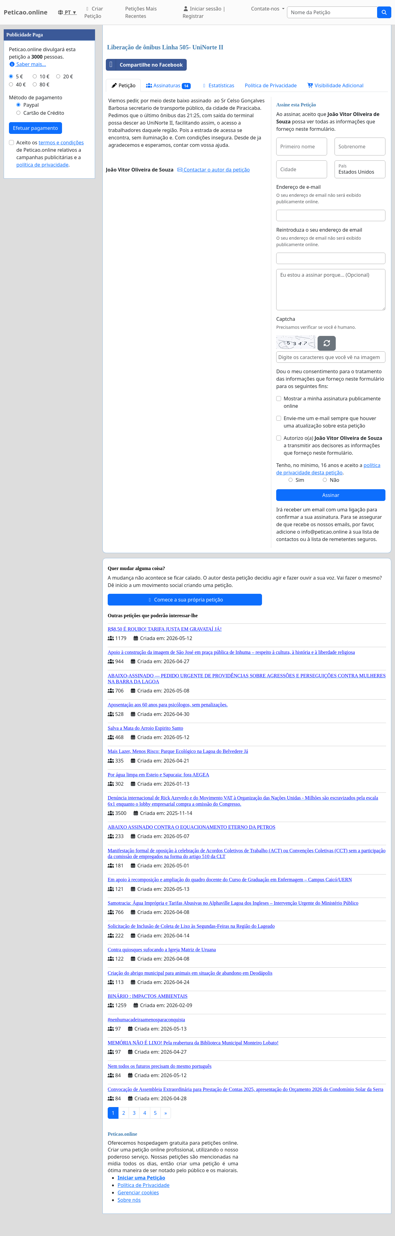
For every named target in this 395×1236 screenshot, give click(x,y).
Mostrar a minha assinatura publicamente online (332, 402)
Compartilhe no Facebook (144, 64)
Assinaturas (168, 85)
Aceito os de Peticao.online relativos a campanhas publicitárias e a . (50, 153)
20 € (68, 76)
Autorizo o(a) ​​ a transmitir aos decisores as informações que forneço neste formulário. (333, 445)
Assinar (330, 495)
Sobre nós (129, 1200)
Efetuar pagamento (35, 128)
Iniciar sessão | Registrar (204, 12)
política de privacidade (42, 164)
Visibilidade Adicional (335, 85)
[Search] (332, 12)
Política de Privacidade (271, 85)
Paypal (31, 104)
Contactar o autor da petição (213, 169)
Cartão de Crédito (43, 113)
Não (334, 480)
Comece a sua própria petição (185, 599)
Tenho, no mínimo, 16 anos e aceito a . (328, 469)
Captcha (285, 319)
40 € (21, 84)
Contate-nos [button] (266, 8)
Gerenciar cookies (138, 1192)
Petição (123, 85)
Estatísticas (217, 85)
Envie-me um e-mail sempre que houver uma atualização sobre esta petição (330, 422)
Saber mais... (27, 64)
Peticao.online (26, 12)
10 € (44, 76)
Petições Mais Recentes (141, 12)
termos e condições (61, 142)
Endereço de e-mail (298, 187)
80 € (44, 84)
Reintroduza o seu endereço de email (319, 229)
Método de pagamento (35, 97)
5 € (19, 76)
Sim (300, 480)
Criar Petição (93, 12)
